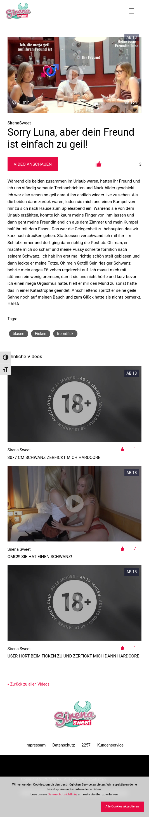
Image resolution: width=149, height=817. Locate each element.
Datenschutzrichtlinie (62, 794)
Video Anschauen (33, 164)
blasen (18, 333)
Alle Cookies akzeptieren (122, 806)
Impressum (35, 745)
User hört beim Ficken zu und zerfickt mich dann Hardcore (73, 656)
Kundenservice (110, 745)
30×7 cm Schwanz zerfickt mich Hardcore (54, 457)
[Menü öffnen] (131, 11)
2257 (86, 745)
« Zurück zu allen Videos (28, 684)
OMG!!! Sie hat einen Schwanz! (40, 556)
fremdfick (65, 333)
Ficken (40, 333)
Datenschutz (63, 745)
